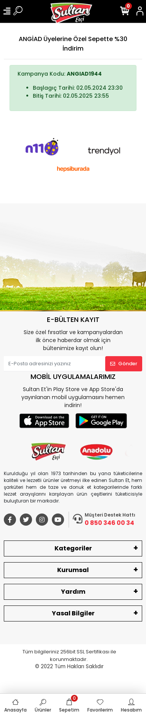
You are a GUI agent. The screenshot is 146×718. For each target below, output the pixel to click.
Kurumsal (73, 570)
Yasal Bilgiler (73, 613)
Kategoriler (73, 548)
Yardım (73, 591)
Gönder (123, 363)
